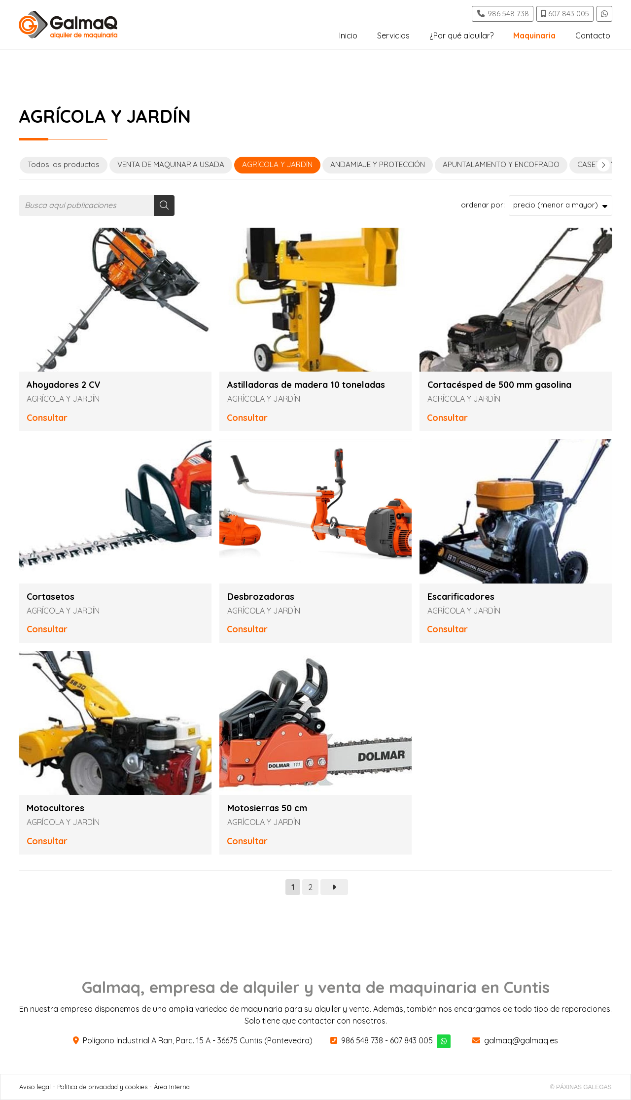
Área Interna (172, 1087)
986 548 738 (362, 1040)
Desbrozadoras (260, 596)
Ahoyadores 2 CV (64, 384)
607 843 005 (411, 1040)
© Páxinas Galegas (581, 1087)
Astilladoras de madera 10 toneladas (306, 384)
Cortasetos (50, 596)
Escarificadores (460, 596)
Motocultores (55, 808)
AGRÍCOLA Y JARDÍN (63, 399)
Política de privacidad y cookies (102, 1087)
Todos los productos (64, 164)
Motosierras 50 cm (267, 808)
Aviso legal (35, 1087)
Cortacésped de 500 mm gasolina (499, 384)
